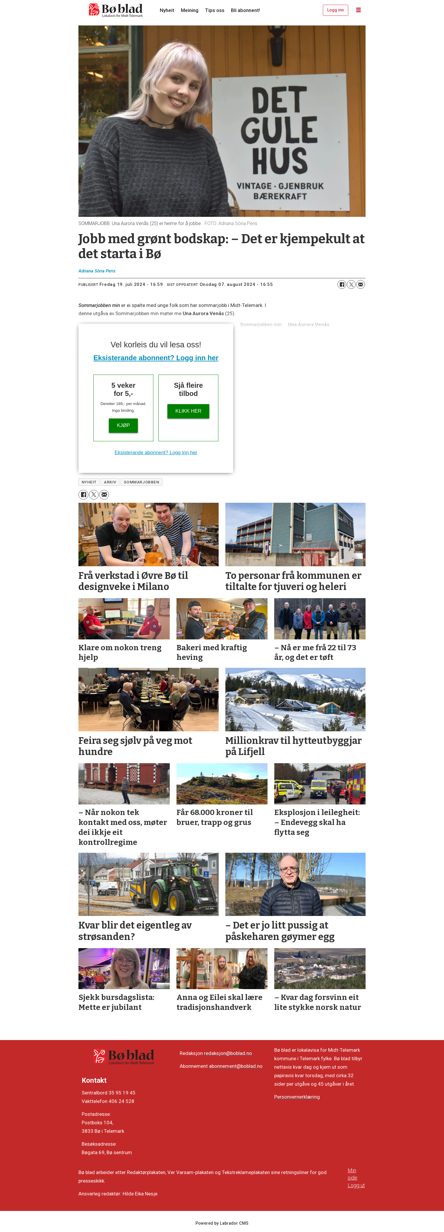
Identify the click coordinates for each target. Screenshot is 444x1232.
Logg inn (335, 10)
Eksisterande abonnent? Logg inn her (155, 358)
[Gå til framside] (116, 10)
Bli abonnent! (245, 10)
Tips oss (214, 10)
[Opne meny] (358, 10)
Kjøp (123, 425)
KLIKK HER (188, 411)
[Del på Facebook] (341, 284)
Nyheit (167, 10)
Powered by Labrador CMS (222, 1223)
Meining (189, 10)
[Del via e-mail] (360, 284)
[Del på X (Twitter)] (351, 284)
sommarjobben (142, 482)
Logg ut (356, 1185)
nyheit (89, 482)
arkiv (110, 482)
